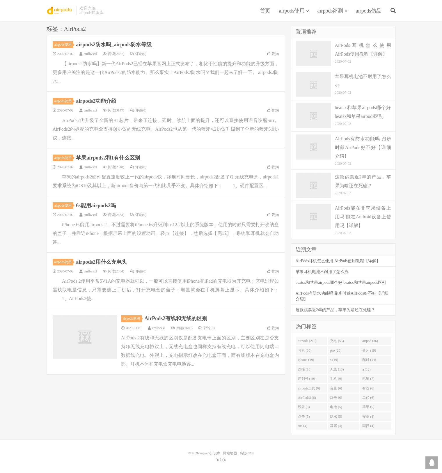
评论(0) (138, 54)
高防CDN (246, 453)
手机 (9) (336, 379)
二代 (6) (368, 398)
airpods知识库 (60, 10)
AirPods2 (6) (307, 398)
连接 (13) (305, 369)
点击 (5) (304, 416)
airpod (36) (370, 341)
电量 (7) (368, 379)
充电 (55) (337, 341)
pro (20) (335, 350)
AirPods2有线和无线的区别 (175, 318)
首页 (265, 11)
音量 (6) (336, 388)
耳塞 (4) (336, 426)
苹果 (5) (368, 407)
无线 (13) (337, 369)
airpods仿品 (369, 11)
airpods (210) (307, 341)
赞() (273, 54)
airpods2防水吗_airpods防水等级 (114, 44)
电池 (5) (336, 407)
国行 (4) (368, 426)
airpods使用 (292, 11)
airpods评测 (330, 11)
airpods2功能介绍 (96, 101)
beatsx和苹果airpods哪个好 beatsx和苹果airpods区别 (341, 282)
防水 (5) (336, 416)
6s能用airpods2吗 (96, 205)
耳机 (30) (305, 350)
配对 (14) (369, 360)
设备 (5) (304, 407)
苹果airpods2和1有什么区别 (108, 158)
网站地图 (230, 453)
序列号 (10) (306, 379)
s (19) (334, 360)
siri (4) (302, 426)
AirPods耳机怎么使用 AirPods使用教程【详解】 (338, 261)
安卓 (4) (368, 416)
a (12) (366, 369)
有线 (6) (368, 388)
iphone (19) (306, 360)
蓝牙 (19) (369, 350)
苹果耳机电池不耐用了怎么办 (322, 272)
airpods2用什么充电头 (101, 262)
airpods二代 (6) (309, 388)
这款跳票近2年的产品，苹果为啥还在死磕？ (335, 310)
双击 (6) (336, 398)
